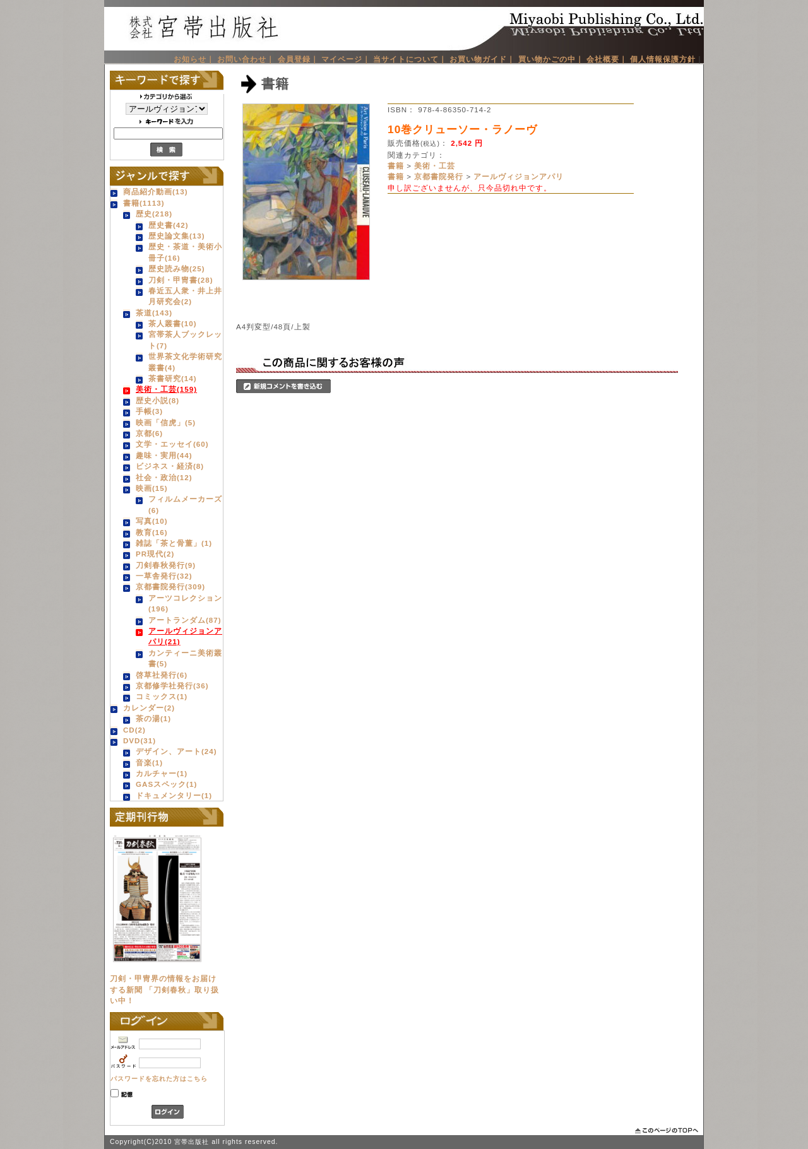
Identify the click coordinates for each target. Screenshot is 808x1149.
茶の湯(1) (153, 718)
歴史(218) (154, 213)
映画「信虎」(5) (166, 422)
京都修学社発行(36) (172, 685)
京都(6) (149, 433)
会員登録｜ (298, 59)
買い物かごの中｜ (551, 59)
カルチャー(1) (161, 773)
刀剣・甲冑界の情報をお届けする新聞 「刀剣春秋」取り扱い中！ (164, 989)
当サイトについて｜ (410, 59)
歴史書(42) (168, 225)
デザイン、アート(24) (176, 751)
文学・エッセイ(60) (172, 444)
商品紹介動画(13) (155, 191)
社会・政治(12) (164, 477)
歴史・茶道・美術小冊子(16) (185, 251)
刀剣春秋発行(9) (166, 565)
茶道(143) (154, 313)
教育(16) (152, 532)
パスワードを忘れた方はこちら (159, 1078)
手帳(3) (149, 411)
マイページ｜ (346, 59)
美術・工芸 (434, 166)
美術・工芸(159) (166, 389)
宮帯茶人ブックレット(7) (185, 339)
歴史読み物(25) (176, 268)
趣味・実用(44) (164, 455)
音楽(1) (149, 762)
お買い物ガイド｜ (482, 59)
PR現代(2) (155, 554)
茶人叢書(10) (172, 323)
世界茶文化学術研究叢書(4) (185, 361)
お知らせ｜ (194, 59)
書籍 (396, 166)
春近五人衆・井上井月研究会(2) (185, 295)
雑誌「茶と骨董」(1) (174, 543)
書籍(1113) (144, 203)
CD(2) (134, 730)
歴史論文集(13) (176, 236)
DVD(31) (139, 740)
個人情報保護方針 (663, 59)
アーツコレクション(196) (185, 603)
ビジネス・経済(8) (170, 466)
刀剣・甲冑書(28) (180, 280)
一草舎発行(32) (164, 576)
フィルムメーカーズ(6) (185, 504)
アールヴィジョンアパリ (518, 176)
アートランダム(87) (185, 620)
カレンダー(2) (149, 708)
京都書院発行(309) (170, 586)
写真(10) (152, 521)
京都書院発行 (438, 176)
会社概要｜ (606, 59)
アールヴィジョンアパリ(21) (185, 636)
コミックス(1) (161, 696)
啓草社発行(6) (161, 675)
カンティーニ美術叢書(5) (185, 658)
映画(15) (152, 488)
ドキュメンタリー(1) (174, 795)
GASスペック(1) (166, 784)
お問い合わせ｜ (246, 59)
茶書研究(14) (172, 378)
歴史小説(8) (157, 400)
